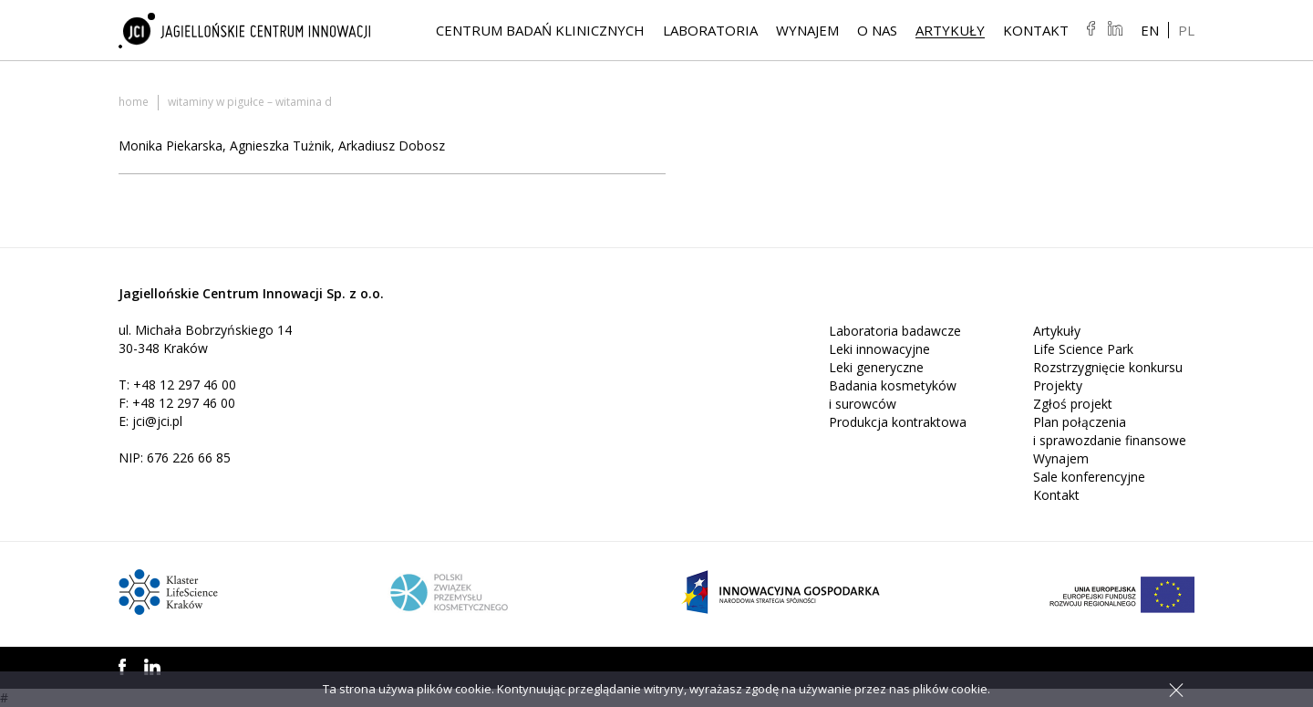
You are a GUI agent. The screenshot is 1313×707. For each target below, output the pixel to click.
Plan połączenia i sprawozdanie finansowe (1109, 431)
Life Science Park (1083, 349)
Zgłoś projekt (1072, 403)
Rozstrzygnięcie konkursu (1108, 367)
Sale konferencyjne (1089, 476)
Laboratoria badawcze (895, 330)
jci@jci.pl (157, 421)
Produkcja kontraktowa (898, 422)
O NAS (877, 30)
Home (134, 101)
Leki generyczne (876, 367)
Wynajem (807, 30)
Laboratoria (710, 30)
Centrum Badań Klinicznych (540, 30)
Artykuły (950, 30)
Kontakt (1036, 30)
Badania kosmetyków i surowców (892, 394)
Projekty (1057, 385)
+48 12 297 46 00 (184, 384)
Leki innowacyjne (879, 349)
